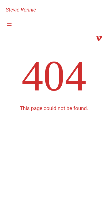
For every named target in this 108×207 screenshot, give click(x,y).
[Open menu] (9, 24)
